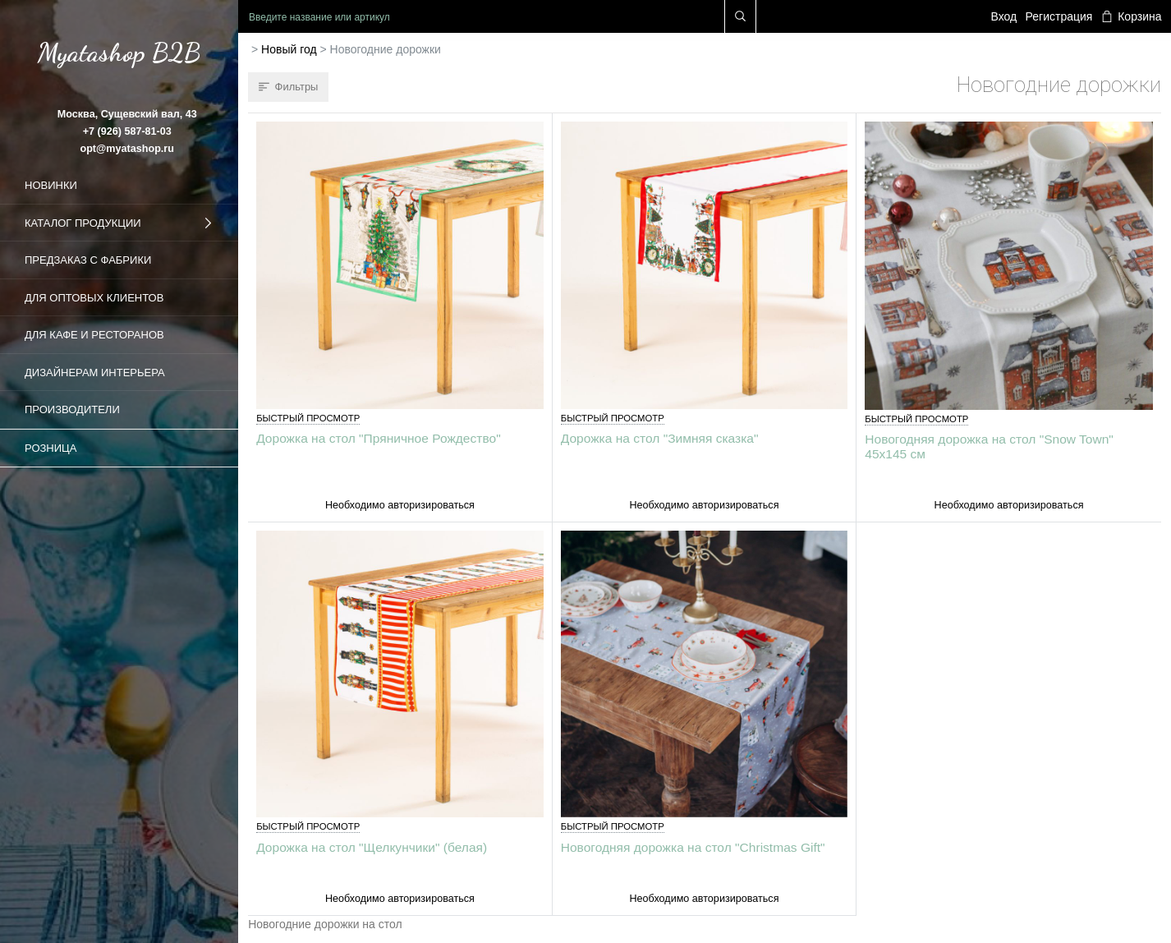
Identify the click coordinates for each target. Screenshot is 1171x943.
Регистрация (1059, 16)
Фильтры (288, 86)
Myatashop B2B (119, 52)
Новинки (51, 185)
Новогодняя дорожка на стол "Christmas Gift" (693, 847)
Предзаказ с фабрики (88, 260)
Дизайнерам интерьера (95, 372)
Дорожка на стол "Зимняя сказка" (660, 438)
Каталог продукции (119, 223)
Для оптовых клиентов (94, 298)
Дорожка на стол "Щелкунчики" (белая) (371, 847)
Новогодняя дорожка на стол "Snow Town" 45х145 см (989, 446)
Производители (72, 409)
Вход (1004, 16)
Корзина (1131, 16)
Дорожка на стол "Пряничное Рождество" (378, 438)
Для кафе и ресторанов (94, 335)
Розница (50, 448)
